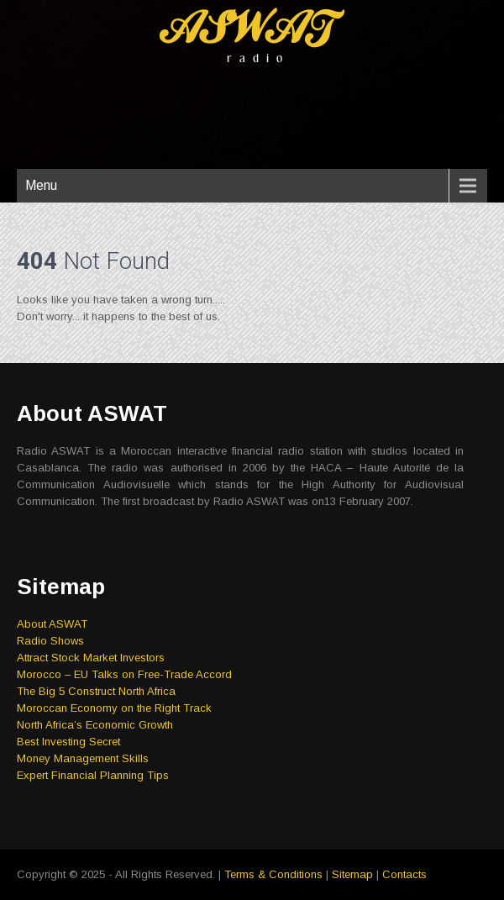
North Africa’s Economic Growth (95, 724)
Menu (41, 185)
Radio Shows (50, 640)
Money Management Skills (83, 758)
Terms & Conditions (273, 874)
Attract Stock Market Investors (91, 657)
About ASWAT (52, 624)
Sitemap (352, 874)
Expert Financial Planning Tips (93, 775)
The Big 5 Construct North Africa (96, 691)
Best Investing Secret (68, 741)
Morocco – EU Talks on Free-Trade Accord (124, 674)
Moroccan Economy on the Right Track (114, 708)
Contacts (404, 874)
